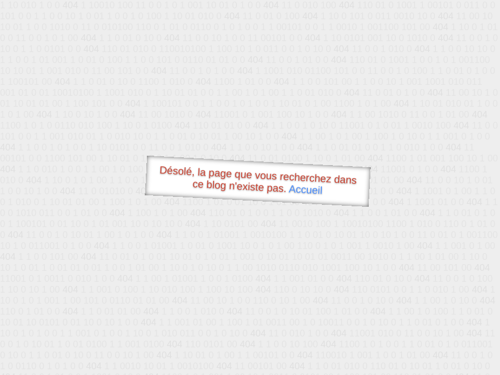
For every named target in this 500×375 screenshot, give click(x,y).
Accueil (306, 189)
